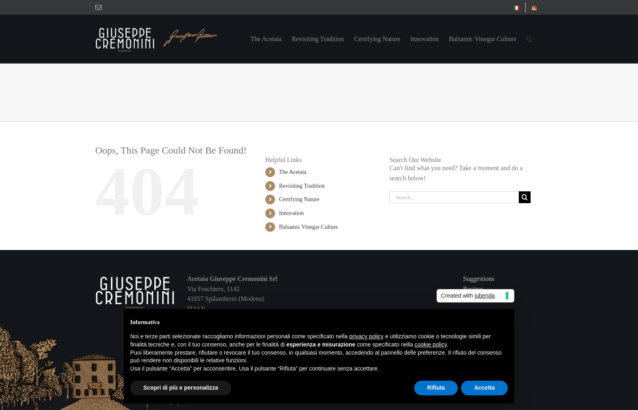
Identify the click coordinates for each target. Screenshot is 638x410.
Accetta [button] (484, 387)
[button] (530, 39)
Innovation (291, 213)
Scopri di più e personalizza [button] (180, 387)
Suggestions (478, 278)
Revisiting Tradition (302, 186)
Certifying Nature (299, 199)
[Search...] (454, 197)
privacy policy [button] (367, 336)
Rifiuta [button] (436, 387)
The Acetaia (292, 172)
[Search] (525, 197)
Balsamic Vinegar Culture (308, 227)
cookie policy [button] (431, 344)
